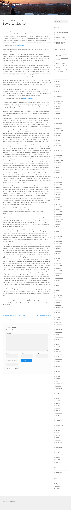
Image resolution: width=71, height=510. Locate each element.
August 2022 (58, 192)
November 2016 (59, 361)
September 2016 (59, 366)
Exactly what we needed (61, 70)
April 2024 (58, 143)
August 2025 (58, 103)
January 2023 (58, 180)
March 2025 (58, 116)
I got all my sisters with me (42, 316)
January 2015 (58, 415)
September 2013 (59, 454)
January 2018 (58, 327)
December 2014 (59, 418)
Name (8, 353)
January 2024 (58, 150)
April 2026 (58, 84)
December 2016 (59, 359)
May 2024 (58, 140)
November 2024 (59, 125)
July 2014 (58, 430)
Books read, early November (61, 62)
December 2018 (59, 300)
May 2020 (58, 258)
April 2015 (58, 408)
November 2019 (59, 273)
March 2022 (58, 204)
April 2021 (58, 231)
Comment (9, 333)
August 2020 (58, 251)
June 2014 (58, 432)
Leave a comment (26, 20)
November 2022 (59, 184)
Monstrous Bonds (13, 12)
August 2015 (58, 398)
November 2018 (59, 302)
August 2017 (58, 339)
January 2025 (58, 121)
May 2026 (58, 81)
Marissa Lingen (17, 20)
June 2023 (58, 167)
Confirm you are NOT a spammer (14, 369)
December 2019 (59, 270)
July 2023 (58, 165)
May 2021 (58, 229)
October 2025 (58, 98)
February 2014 (59, 442)
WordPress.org (57, 488)
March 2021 (58, 233)
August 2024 (58, 133)
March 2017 (58, 351)
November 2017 (59, 332)
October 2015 (58, 393)
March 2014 (58, 440)
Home (4, 12)
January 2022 (58, 209)
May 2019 (58, 287)
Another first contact (60, 37)
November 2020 (59, 243)
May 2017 (58, 346)
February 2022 (59, 206)
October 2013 (58, 452)
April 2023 (58, 172)
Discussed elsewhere (19, 45)
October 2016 (58, 364)
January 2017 (58, 356)
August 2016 (58, 369)
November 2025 (59, 96)
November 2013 (59, 450)
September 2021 (59, 219)
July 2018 (58, 312)
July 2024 (58, 135)
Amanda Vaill (59, 62)
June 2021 (58, 226)
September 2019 (59, 278)
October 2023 (58, 157)
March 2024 (58, 145)
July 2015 (58, 400)
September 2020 (59, 248)
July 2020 (58, 253)
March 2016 (58, 381)
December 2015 (59, 388)
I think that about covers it (62, 32)
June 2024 (58, 138)
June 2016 (58, 373)
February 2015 (59, 413)
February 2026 (59, 89)
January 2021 (58, 238)
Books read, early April (61, 39)
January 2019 (58, 297)
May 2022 (58, 199)
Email (23, 353)
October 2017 (58, 334)
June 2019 (58, 285)
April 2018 (58, 319)
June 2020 (58, 256)
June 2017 (58, 344)
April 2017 (58, 349)
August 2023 (58, 162)
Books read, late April (60, 35)
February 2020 (59, 265)
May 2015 (58, 405)
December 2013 (59, 447)
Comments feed (57, 486)
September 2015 (59, 396)
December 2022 (59, 182)
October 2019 (58, 275)
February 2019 (59, 295)
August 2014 (58, 427)
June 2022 (58, 197)
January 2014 (58, 445)
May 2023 (58, 170)
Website (38, 353)
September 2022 (59, 189)
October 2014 (58, 423)
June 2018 (58, 314)
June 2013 (58, 462)
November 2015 (59, 391)
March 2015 (58, 410)
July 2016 (58, 371)
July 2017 (58, 341)
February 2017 (59, 354)
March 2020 (58, 263)
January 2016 (58, 386)
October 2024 (58, 128)
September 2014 (59, 425)
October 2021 (58, 216)
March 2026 (58, 86)
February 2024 (59, 148)
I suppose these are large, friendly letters (15, 316)
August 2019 (58, 280)
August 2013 (58, 457)
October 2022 (58, 187)
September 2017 (59, 337)
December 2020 (59, 241)
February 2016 (59, 383)
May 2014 (58, 435)
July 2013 (58, 459)
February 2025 (59, 118)
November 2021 (59, 214)
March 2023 (58, 175)
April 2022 (58, 202)
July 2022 (58, 194)
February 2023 (59, 177)
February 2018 (59, 324)
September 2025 (59, 101)
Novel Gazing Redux (12, 4)
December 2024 (59, 123)
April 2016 (58, 378)
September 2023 (59, 160)
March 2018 (58, 322)
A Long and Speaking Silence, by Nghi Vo (60, 43)
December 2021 (59, 211)
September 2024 (59, 130)
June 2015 (58, 403)
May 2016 (58, 376)
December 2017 (59, 329)
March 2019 (58, 292)
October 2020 (58, 246)
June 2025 (58, 108)
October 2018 (58, 305)
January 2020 (58, 268)
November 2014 (59, 420)
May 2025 (58, 111)
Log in (55, 483)
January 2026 (58, 91)
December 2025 (59, 94)
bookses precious (9, 311)
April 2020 (58, 260)
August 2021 (58, 221)
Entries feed (56, 485)
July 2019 (58, 283)
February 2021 (59, 236)
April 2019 (58, 290)
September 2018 (59, 307)
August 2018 (58, 310)
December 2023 (59, 152)
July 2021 (58, 224)
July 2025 (58, 106)
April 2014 (58, 437)
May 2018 (58, 317)
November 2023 (59, 155)
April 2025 (58, 113)
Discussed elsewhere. (28, 98)
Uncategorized (59, 472)
